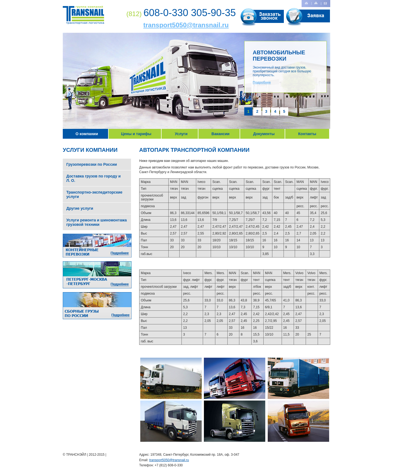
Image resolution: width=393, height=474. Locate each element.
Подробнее (262, 82)
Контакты (307, 134)
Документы (264, 134)
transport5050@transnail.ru (186, 25)
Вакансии (221, 134)
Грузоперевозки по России (91, 164)
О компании (87, 134)
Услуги (181, 134)
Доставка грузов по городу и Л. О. (93, 178)
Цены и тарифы (136, 134)
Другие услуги (79, 208)
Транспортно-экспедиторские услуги (94, 194)
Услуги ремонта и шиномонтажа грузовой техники (96, 222)
